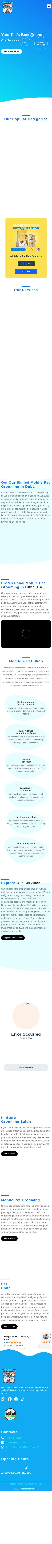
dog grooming (16, 682)
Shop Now (26, 271)
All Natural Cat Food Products (26, 256)
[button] (49, 6)
